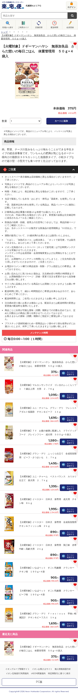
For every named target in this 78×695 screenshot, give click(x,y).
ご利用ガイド (23, 27)
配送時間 (54, 27)
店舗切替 (38, 27)
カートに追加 (61, 120)
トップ (4, 32)
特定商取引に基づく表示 (59, 673)
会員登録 (70, 27)
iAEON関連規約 (38, 673)
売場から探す (7, 27)
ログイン (72, 7)
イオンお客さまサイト (42, 669)
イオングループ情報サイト (17, 669)
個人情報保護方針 (63, 669)
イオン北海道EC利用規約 (17, 673)
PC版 (39, 681)
